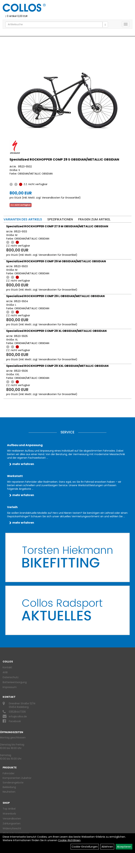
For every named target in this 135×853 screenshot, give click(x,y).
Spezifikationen (60, 219)
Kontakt (7, 667)
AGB (5, 672)
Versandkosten (12, 818)
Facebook (15, 721)
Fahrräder (8, 773)
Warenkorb (9, 813)
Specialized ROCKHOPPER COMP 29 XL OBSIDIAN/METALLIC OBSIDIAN (56, 331)
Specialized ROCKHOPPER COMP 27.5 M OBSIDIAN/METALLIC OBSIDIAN (57, 226)
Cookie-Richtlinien (69, 840)
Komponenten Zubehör (17, 778)
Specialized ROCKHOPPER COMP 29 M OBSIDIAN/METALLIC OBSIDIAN (56, 261)
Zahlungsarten (11, 823)
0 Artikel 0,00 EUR (16, 16)
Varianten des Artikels (23, 219)
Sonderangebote (13, 782)
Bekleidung (9, 787)
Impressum (10, 687)
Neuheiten (9, 791)
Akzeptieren (124, 846)
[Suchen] (105, 25)
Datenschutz (11, 677)
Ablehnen (107, 846)
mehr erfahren (23, 464)
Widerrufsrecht (12, 828)
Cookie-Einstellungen (85, 846)
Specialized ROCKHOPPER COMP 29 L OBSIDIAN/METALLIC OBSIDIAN (55, 296)
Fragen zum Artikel (94, 219)
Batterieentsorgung (15, 682)
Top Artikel (9, 808)
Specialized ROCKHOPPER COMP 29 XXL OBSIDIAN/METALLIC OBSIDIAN (57, 366)
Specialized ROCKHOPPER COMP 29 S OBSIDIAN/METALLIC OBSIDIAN (64, 159)
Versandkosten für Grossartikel (60, 197)
